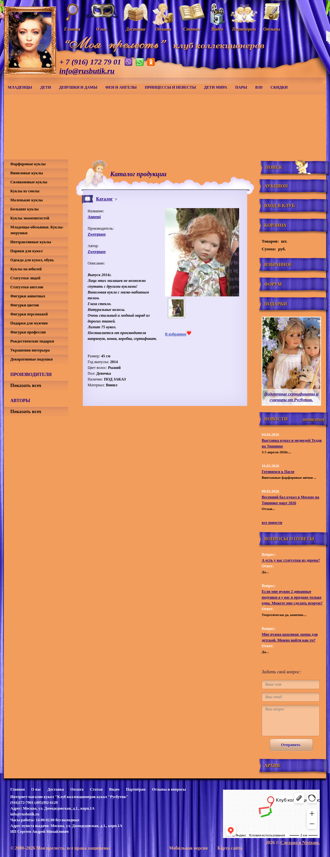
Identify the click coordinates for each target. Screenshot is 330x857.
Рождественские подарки (32, 341)
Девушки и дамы (78, 87)
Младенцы (20, 87)
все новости (272, 522)
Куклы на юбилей (26, 269)
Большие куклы (24, 209)
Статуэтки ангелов (26, 287)
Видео (114, 789)
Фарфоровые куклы (28, 164)
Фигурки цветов (24, 305)
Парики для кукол (26, 251)
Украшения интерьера (30, 350)
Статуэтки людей (25, 278)
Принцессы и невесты (170, 87)
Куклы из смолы (24, 191)
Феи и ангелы (121, 87)
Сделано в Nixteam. (300, 842)
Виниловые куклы (26, 173)
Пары (241, 87)
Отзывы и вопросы (169, 789)
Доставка (55, 789)
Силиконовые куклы (28, 182)
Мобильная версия (188, 848)
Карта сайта (229, 848)
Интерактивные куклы (30, 242)
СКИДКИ (279, 87)
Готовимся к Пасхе (278, 471)
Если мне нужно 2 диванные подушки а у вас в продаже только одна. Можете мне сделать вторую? (292, 597)
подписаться (314, 419)
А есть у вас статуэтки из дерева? (291, 560)
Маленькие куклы (26, 200)
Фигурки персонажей (29, 314)
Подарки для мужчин (29, 323)
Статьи (96, 789)
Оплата (76, 789)
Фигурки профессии (28, 332)
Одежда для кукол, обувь (32, 260)
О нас (36, 789)
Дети (45, 87)
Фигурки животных (27, 296)
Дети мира (215, 87)
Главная (17, 789)
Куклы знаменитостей (29, 218)
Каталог (104, 199)
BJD (259, 87)
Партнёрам (136, 789)
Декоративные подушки (31, 359)
